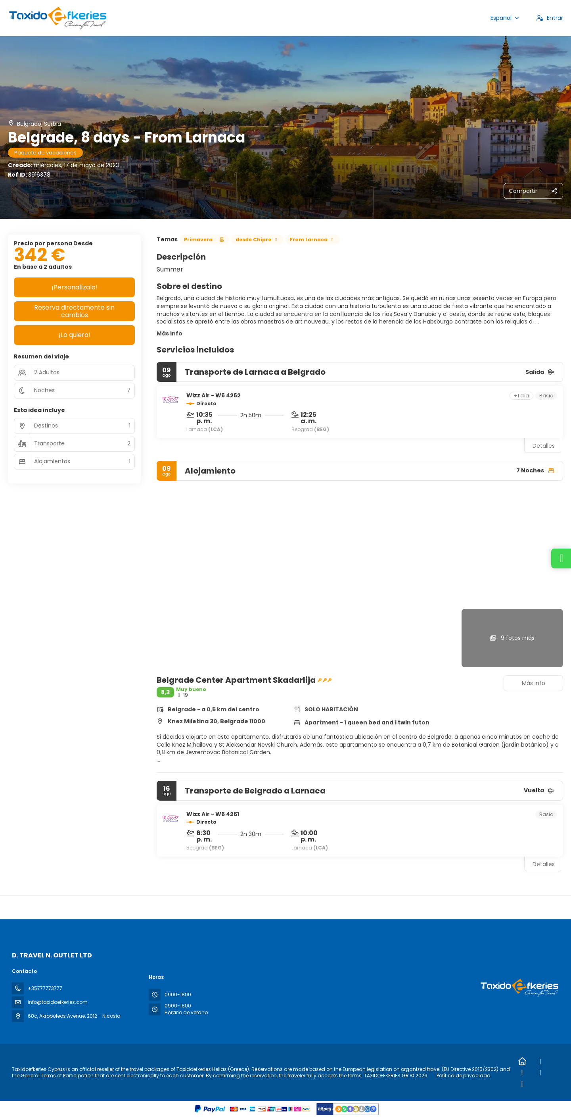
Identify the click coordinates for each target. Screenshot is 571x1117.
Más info (169, 333)
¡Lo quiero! (74, 334)
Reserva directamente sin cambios (74, 311)
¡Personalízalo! (75, 287)
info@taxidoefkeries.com (58, 1002)
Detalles (544, 446)
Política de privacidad (464, 1075)
